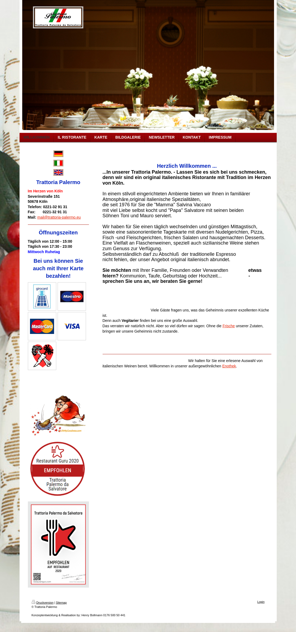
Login (261, 601)
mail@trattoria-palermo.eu (59, 217)
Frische (229, 326)
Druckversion (43, 602)
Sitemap (61, 602)
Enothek (229, 366)
